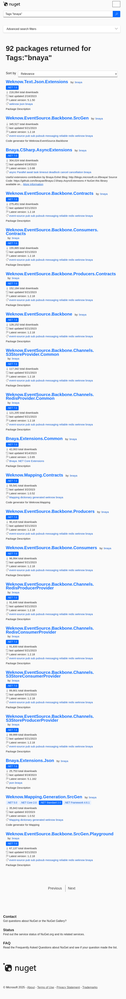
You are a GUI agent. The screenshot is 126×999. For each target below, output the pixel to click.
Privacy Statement (68, 987)
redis (71, 135)
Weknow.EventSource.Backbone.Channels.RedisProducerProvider (50, 586)
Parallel (21, 172)
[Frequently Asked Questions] (7, 943)
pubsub (40, 135)
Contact (9, 917)
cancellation (76, 172)
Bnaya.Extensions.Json (30, 761)
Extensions (37, 460)
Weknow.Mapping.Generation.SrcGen (44, 797)
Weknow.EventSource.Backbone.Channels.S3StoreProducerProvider (50, 718)
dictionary (26, 497)
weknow (14, 103)
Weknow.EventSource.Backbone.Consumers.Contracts (52, 232)
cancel (64, 172)
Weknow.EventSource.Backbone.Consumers (51, 548)
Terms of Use (45, 987)
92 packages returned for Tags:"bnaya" (48, 53)
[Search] (116, 14)
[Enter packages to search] (58, 14)
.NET (21, 460)
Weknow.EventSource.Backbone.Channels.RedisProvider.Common (50, 396)
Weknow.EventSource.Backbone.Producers (50, 511)
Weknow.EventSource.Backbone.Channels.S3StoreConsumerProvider (50, 674)
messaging (52, 135)
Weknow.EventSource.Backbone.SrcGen (47, 118)
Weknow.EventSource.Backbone (39, 314)
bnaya (78, 82)
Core (27, 460)
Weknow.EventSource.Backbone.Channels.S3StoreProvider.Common (50, 352)
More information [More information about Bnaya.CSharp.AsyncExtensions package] (33, 184)
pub (28, 135)
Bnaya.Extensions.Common (34, 439)
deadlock (54, 172)
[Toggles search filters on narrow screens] (116, 29)
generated (39, 497)
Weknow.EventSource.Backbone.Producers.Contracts (61, 274)
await (30, 172)
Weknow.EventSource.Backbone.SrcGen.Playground (60, 834)
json (22, 103)
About (31, 987)
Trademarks (90, 987)
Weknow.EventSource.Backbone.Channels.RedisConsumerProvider (50, 630)
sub (33, 135)
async (12, 172)
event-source (17, 135)
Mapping (14, 497)
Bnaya (13, 460)
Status (8, 930)
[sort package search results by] (68, 74)
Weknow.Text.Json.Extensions (37, 82)
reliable (63, 135)
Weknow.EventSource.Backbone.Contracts (49, 193)
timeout (43, 172)
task (36, 172)
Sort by (11, 73)
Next (71, 888)
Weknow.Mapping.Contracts (34, 475)
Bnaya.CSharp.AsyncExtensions (39, 150)
